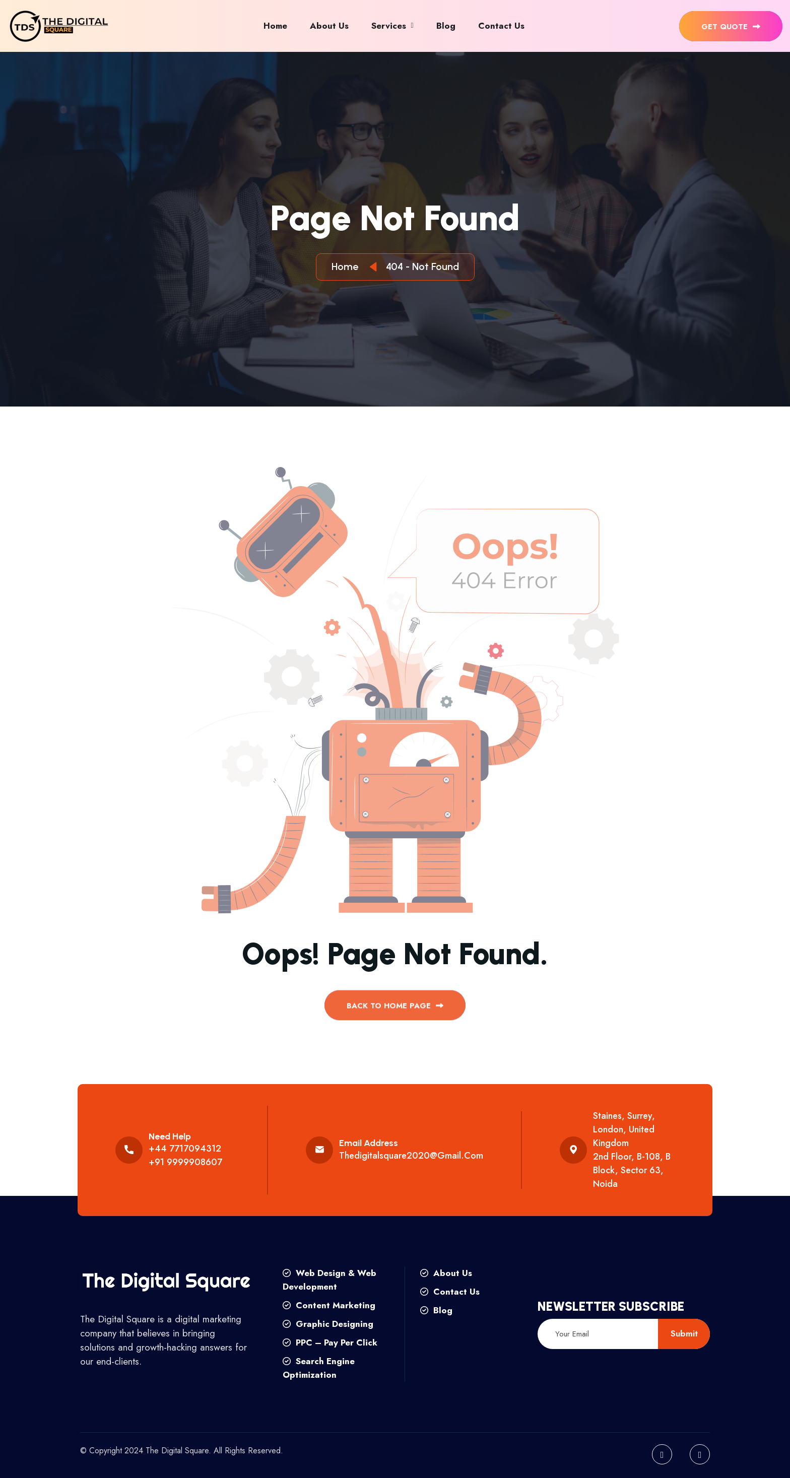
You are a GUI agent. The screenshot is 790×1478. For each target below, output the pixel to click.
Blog (445, 26)
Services (388, 26)
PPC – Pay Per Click (330, 1342)
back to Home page (395, 1010)
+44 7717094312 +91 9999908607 (185, 1155)
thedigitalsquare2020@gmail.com (411, 1155)
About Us (329, 26)
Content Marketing (329, 1305)
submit (684, 1333)
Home (275, 26)
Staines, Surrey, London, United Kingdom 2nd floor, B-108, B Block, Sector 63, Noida (632, 1149)
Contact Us (501, 26)
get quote (730, 26)
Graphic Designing (328, 1324)
